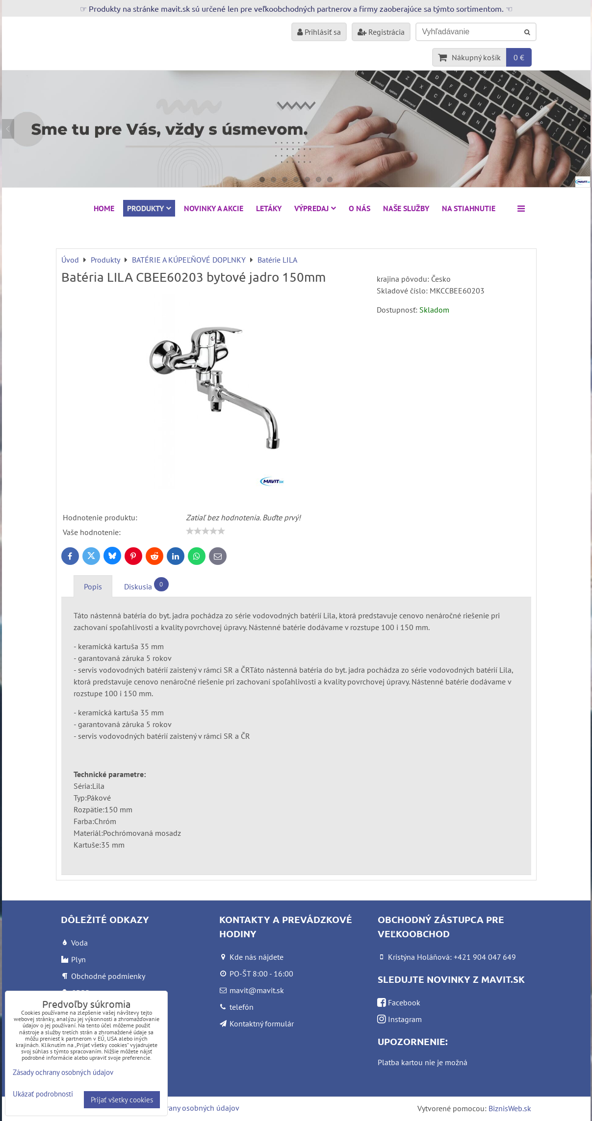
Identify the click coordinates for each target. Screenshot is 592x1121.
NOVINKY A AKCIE (213, 208)
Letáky (269, 208)
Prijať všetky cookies (122, 1099)
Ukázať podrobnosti (43, 1094)
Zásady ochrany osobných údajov (184, 1108)
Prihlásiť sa (319, 32)
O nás (359, 208)
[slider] (205, 531)
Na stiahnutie (468, 208)
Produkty (149, 208)
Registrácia (381, 32)
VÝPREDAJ (315, 208)
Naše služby (406, 208)
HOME (104, 208)
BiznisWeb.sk (510, 1108)
